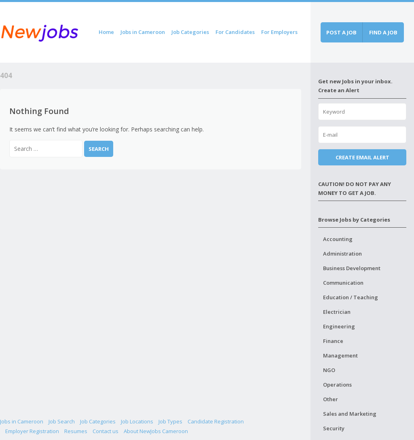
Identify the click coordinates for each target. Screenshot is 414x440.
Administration (342, 253)
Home (106, 32)
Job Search (62, 421)
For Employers (279, 32)
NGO (329, 370)
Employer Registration (32, 431)
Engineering (339, 326)
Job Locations (137, 421)
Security (333, 428)
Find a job (383, 32)
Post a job (341, 32)
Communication (343, 282)
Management (340, 355)
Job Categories (190, 32)
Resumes (75, 431)
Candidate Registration (216, 421)
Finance (333, 341)
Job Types (170, 421)
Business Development (351, 268)
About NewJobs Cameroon (156, 431)
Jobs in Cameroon (142, 32)
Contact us (105, 431)
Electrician (337, 311)
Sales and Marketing (349, 413)
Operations (337, 384)
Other (330, 399)
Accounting (338, 239)
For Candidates (235, 32)
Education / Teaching (350, 297)
